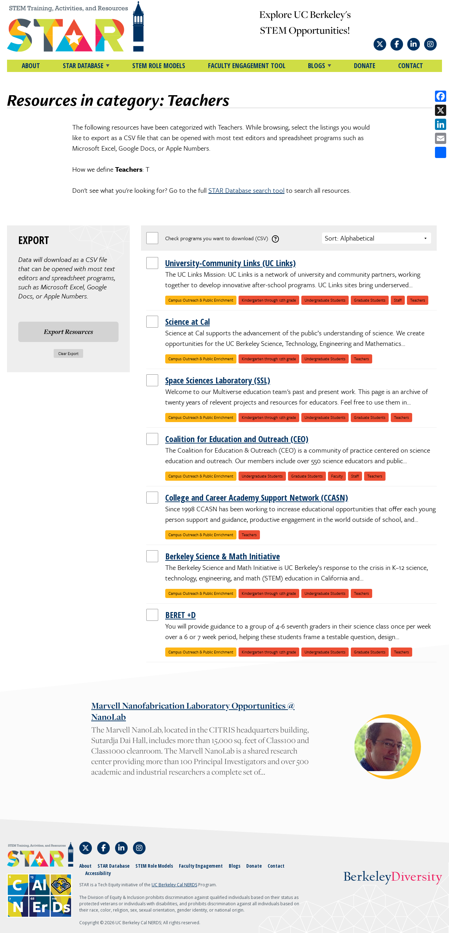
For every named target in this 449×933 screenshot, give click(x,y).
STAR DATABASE (83, 65)
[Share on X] (441, 110)
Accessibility (98, 873)
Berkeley (392, 877)
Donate (364, 65)
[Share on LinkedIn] (441, 124)
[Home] (87, 26)
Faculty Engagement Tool (247, 65)
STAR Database (113, 865)
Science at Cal (187, 321)
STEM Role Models (158, 65)
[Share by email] (441, 138)
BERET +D (180, 614)
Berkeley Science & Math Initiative (222, 556)
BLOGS (316, 65)
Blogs (234, 865)
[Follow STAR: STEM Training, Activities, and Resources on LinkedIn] (413, 44)
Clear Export (68, 353)
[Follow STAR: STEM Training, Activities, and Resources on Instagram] (430, 44)
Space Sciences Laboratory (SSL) (217, 380)
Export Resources (68, 331)
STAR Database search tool (246, 190)
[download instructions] (275, 239)
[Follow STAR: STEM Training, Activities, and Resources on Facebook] (396, 44)
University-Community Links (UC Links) (230, 263)
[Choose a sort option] (376, 238)
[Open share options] (441, 152)
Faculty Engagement (201, 865)
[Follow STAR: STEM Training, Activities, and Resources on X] (380, 44)
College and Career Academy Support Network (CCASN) (256, 497)
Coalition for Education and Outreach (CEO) (236, 439)
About (31, 65)
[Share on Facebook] (441, 96)
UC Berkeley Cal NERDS (174, 885)
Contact (410, 65)
